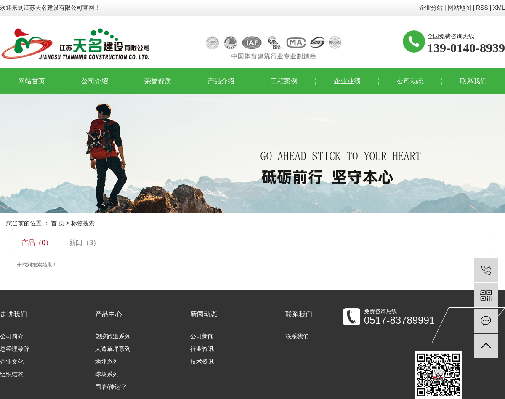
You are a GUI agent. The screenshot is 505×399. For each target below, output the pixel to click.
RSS (482, 7)
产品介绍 (220, 81)
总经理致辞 (14, 349)
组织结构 (12, 374)
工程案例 (284, 81)
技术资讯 (202, 361)
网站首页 (31, 81)
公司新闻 (202, 336)
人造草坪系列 (112, 349)
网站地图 (459, 7)
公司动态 (410, 81)
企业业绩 (347, 81)
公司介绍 (94, 81)
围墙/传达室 (110, 386)
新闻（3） (84, 242)
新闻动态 (203, 314)
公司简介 (12, 336)
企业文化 (12, 361)
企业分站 (431, 7)
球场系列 (107, 374)
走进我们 (13, 314)
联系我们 (473, 81)
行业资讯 (202, 349)
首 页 (57, 223)
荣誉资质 (157, 81)
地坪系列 (107, 361)
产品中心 (108, 314)
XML (499, 7)
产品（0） (36, 242)
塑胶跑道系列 (112, 336)
